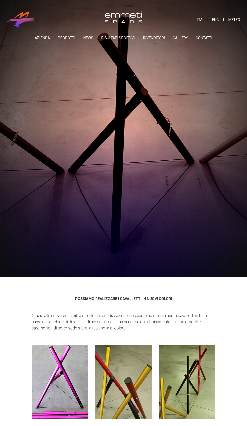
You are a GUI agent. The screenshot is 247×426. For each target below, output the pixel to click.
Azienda (42, 38)
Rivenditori (154, 38)
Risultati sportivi (118, 38)
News (88, 38)
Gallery (180, 38)
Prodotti (66, 38)
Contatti (204, 38)
